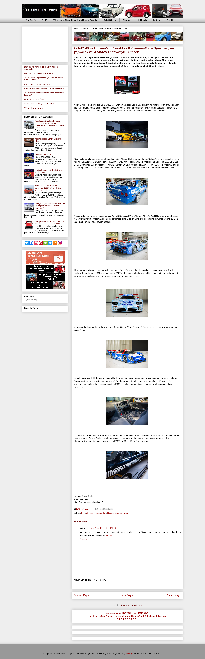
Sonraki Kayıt (81, 595)
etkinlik (89, 513)
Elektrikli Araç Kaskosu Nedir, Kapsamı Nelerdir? (44, 88)
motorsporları (100, 513)
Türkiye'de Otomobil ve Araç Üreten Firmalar (75, 20)
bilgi (83, 513)
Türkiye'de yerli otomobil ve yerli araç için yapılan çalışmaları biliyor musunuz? (50, 206)
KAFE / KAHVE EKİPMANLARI (37, 84)
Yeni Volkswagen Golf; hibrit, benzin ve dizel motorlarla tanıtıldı (49, 171)
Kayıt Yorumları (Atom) (131, 605)
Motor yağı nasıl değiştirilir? (35, 99)
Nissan (110, 513)
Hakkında (142, 20)
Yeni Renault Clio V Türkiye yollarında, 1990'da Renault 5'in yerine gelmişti (48, 188)
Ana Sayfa (30, 20)
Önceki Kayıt (173, 595)
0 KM (44, 20)
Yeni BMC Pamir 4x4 (43, 154)
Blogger (129, 653)
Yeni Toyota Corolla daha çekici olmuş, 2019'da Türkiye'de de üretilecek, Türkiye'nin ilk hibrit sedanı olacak (50, 124)
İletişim (156, 20)
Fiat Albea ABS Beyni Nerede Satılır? (39, 73)
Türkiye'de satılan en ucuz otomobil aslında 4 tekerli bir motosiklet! (49, 222)
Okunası (127, 20)
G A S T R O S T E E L (33, 108)
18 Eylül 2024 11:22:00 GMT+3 (101, 528)
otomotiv (119, 513)
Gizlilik (170, 20)
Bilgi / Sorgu (110, 20)
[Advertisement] (45, 43)
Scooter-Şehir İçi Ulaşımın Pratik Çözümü (41, 103)
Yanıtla (83, 539)
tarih (126, 513)
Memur (109, 535)
